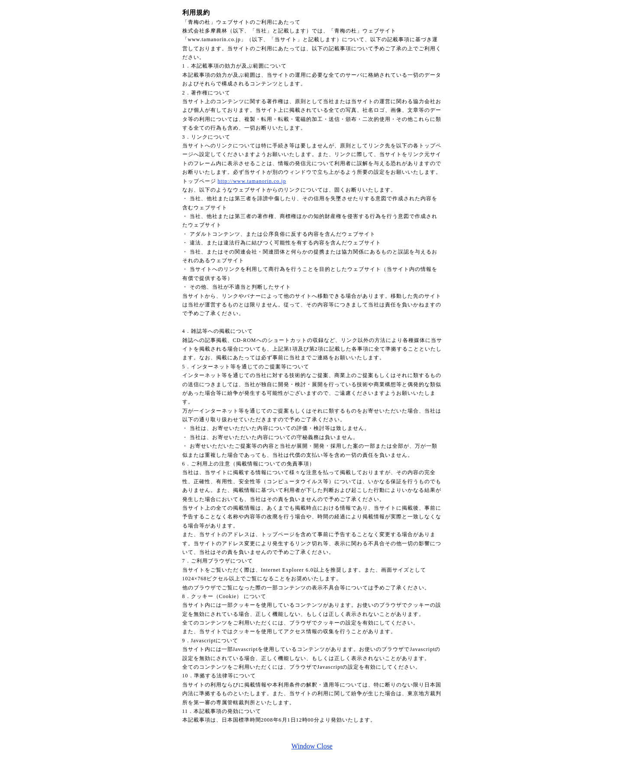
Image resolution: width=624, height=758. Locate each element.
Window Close (312, 746)
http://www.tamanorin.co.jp (252, 181)
